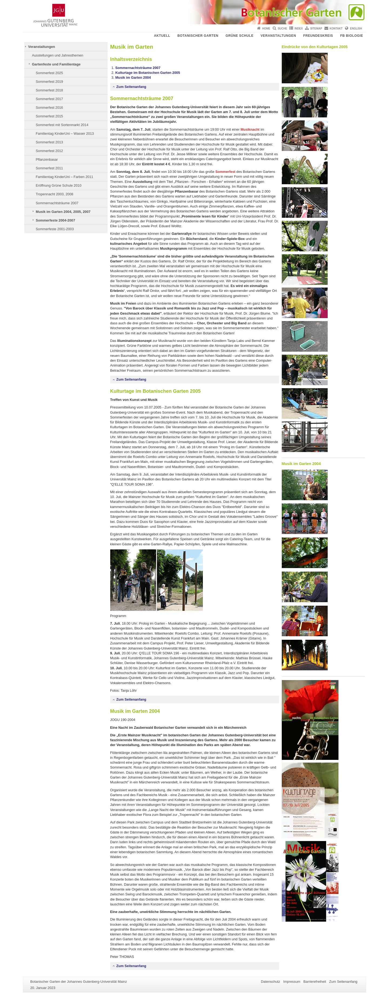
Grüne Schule (239, 36)
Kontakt (336, 28)
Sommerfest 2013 (49, 142)
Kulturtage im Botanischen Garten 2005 (147, 73)
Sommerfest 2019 (49, 82)
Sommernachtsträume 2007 (57, 203)
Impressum (291, 982)
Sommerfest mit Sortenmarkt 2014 (62, 125)
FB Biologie (351, 36)
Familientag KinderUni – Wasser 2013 (65, 133)
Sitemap (316, 28)
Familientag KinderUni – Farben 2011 (64, 177)
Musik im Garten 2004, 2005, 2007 (63, 212)
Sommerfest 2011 (49, 168)
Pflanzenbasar (47, 159)
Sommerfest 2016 (49, 107)
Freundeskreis (318, 36)
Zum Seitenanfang (131, 87)
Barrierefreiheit (314, 982)
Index (298, 28)
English (356, 28)
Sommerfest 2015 (49, 116)
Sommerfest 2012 (49, 151)
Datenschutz (270, 982)
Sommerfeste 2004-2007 (55, 220)
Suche (282, 28)
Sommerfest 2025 (49, 73)
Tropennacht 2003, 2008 (54, 194)
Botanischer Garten (198, 36)
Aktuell (162, 36)
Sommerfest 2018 (49, 90)
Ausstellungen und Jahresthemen (57, 55)
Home (266, 28)
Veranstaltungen (278, 36)
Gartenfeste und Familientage (56, 64)
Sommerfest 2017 (49, 99)
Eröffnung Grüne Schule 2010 (58, 185)
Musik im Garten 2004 (133, 77)
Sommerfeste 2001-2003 (55, 229)
